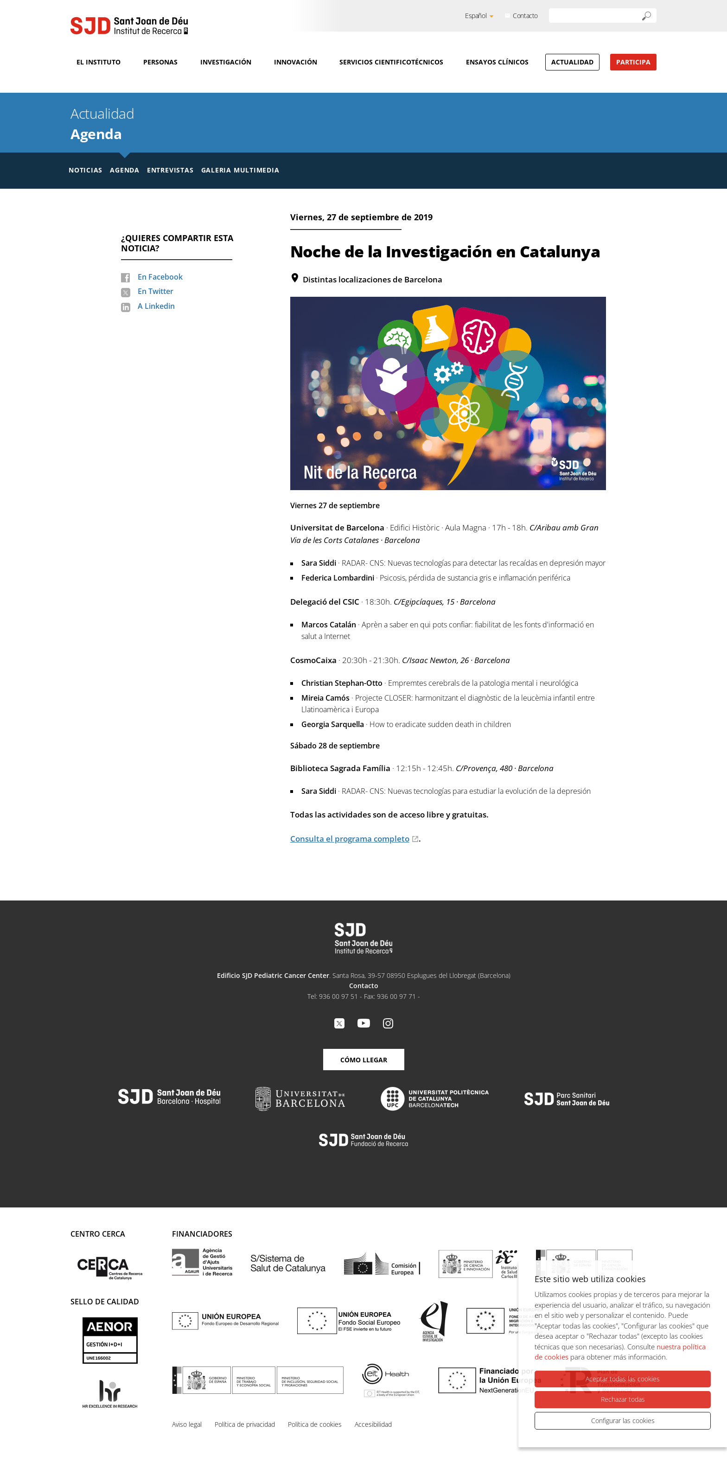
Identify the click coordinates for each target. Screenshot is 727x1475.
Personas (160, 61)
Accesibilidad (373, 1424)
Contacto (525, 15)
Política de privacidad (245, 1424)
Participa (633, 61)
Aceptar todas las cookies (623, 1378)
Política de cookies (315, 1424)
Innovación (295, 61)
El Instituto (99, 61)
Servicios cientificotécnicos (391, 61)
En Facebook (160, 277)
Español (475, 15)
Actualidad (572, 61)
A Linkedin (156, 306)
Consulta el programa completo (349, 838)
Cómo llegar (363, 1059)
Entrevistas (170, 170)
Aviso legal (187, 1424)
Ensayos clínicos (497, 61)
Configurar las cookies (623, 1420)
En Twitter (155, 291)
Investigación (225, 61)
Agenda (95, 133)
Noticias (85, 170)
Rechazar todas (623, 1399)
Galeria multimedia (240, 170)
